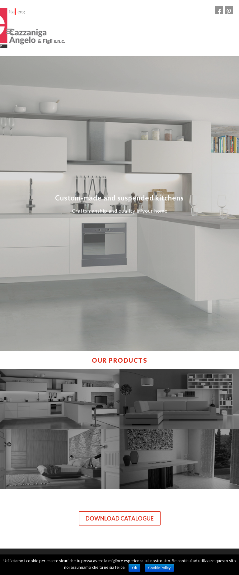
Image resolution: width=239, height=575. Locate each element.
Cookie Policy (159, 567)
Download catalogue (120, 518)
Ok (134, 567)
